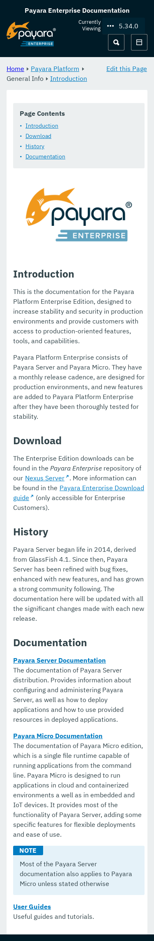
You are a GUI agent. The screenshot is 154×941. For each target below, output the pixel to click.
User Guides (32, 906)
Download (38, 136)
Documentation (45, 156)
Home (15, 68)
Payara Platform (55, 68)
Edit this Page (126, 68)
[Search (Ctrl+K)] (116, 42)
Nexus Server (44, 478)
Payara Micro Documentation (58, 736)
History (34, 146)
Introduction (68, 78)
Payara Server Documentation (59, 660)
